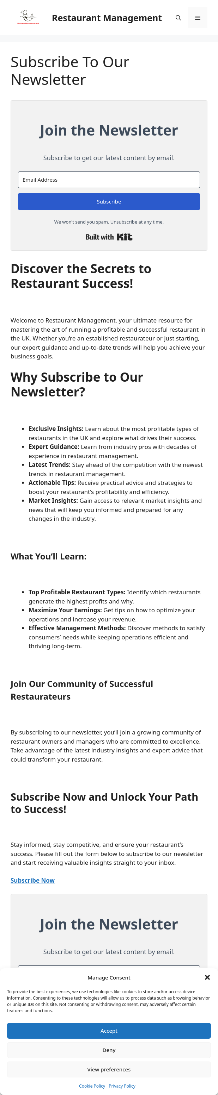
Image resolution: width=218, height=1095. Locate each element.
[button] (207, 977)
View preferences (109, 1069)
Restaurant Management (107, 18)
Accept (109, 1030)
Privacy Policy (122, 1086)
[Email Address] (109, 179)
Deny (109, 1049)
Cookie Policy (92, 1086)
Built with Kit (109, 237)
